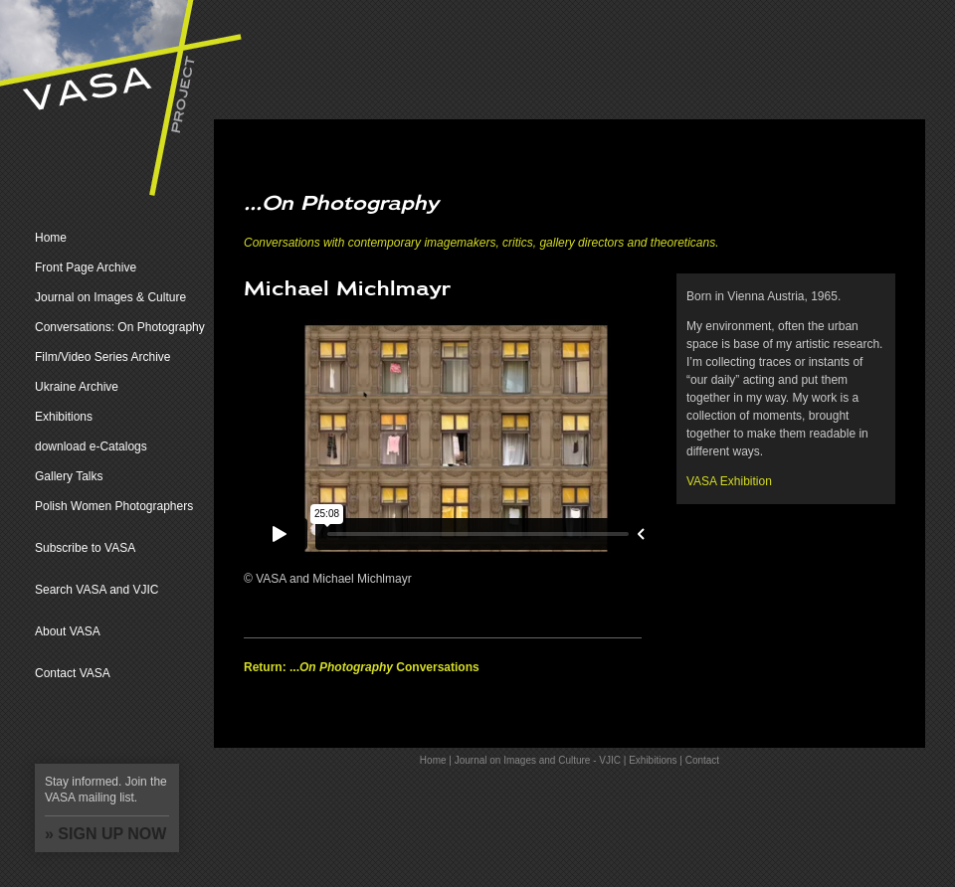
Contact (702, 760)
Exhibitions (64, 417)
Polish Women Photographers (114, 506)
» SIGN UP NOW (105, 833)
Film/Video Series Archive (103, 357)
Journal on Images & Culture (110, 297)
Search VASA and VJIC (97, 590)
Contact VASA (72, 673)
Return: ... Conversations (361, 667)
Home (51, 238)
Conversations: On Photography (120, 327)
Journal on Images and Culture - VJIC (538, 760)
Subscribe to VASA (85, 548)
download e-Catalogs (91, 446)
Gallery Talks (68, 476)
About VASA (67, 631)
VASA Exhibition (729, 481)
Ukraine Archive (76, 387)
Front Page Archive (85, 267)
